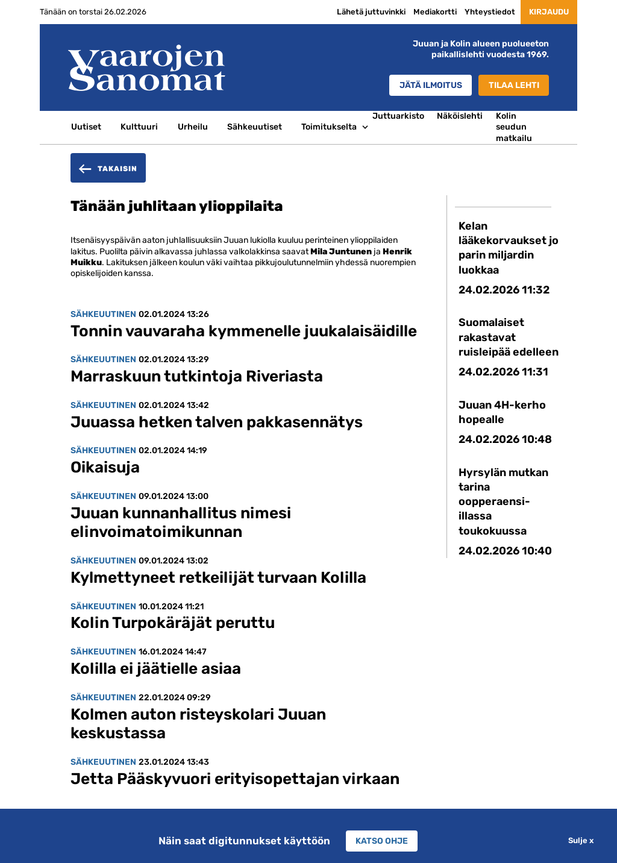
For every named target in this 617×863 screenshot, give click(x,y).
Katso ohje (381, 840)
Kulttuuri (139, 127)
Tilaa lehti (513, 85)
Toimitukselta (329, 127)
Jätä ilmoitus (427, 85)
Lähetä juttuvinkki (364, 11)
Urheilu (193, 127)
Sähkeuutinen (103, 314)
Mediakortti (427, 11)
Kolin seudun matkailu (514, 127)
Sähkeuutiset (254, 127)
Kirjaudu (545, 12)
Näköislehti (460, 116)
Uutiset (86, 127)
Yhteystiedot (482, 11)
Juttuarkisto (398, 116)
